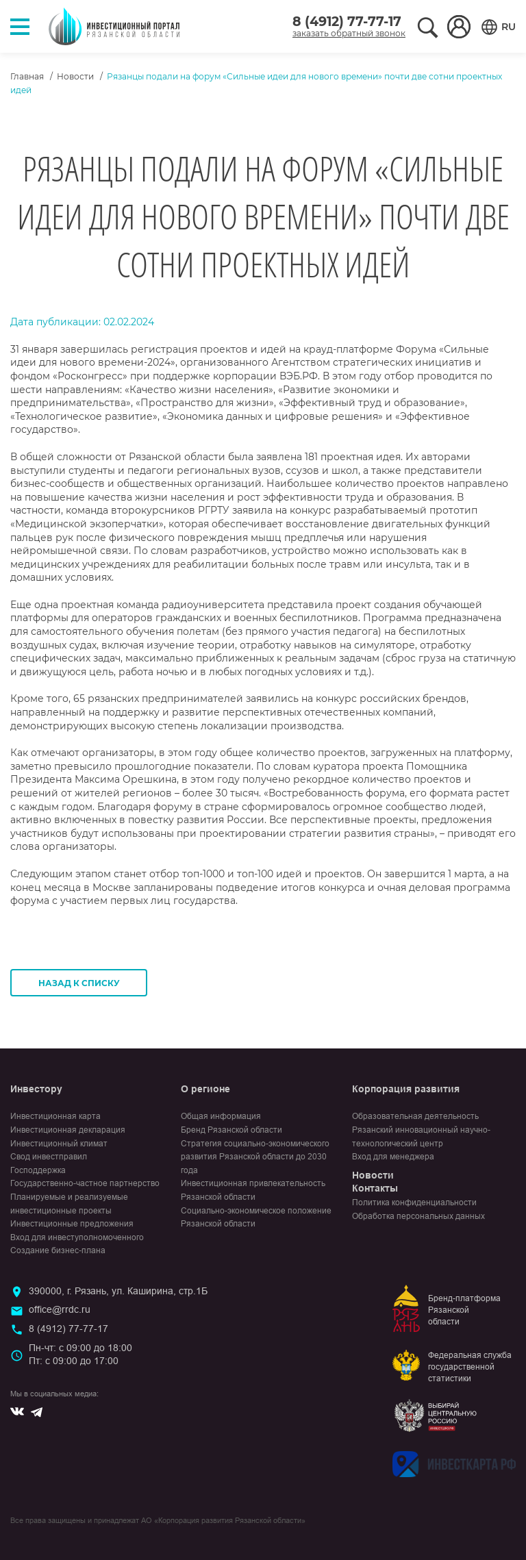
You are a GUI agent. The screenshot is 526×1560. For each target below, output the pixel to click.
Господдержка (38, 1170)
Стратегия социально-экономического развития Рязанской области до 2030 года (255, 1157)
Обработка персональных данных (418, 1216)
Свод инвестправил (48, 1156)
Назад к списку (79, 983)
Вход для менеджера (393, 1156)
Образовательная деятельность (415, 1116)
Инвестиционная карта (55, 1116)
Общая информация (221, 1116)
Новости (75, 76)
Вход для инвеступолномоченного (77, 1237)
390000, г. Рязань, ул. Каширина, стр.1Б (118, 1290)
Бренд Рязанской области (231, 1130)
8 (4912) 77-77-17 (346, 21)
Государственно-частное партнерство (85, 1183)
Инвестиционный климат (59, 1143)
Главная (27, 76)
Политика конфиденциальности (414, 1202)
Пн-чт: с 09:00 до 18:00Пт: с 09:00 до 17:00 (80, 1354)
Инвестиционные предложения (72, 1224)
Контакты (375, 1188)
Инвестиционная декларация (67, 1130)
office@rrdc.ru (59, 1309)
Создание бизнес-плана (57, 1250)
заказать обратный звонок (348, 33)
